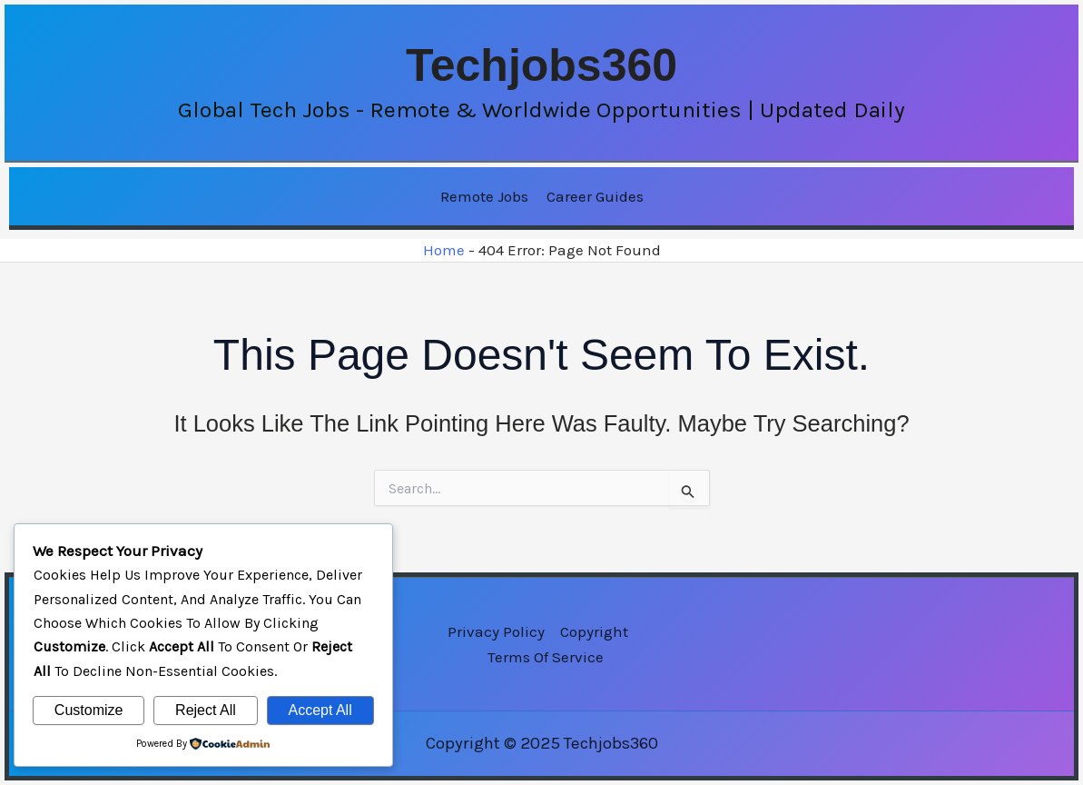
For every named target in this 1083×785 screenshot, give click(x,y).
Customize (88, 710)
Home (444, 250)
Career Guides (595, 196)
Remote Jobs (484, 196)
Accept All (319, 710)
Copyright (594, 631)
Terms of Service (545, 657)
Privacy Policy (496, 631)
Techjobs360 (541, 65)
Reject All (205, 710)
